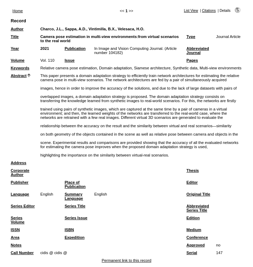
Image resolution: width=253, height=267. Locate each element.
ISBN (69, 230)
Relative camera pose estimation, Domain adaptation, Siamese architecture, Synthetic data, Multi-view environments (141, 68)
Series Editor (23, 206)
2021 (44, 48)
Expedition (74, 237)
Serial (191, 253)
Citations (209, 11)
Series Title (74, 206)
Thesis (192, 170)
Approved (195, 245)
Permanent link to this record (126, 260)
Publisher (20, 182)
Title (15, 37)
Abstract (18, 76)
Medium (193, 230)
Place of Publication (74, 184)
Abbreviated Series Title (197, 208)
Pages (192, 60)
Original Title (198, 194)
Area (15, 237)
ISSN (15, 230)
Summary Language (73, 196)
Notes (16, 245)
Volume (18, 60)
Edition (193, 218)
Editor (192, 182)
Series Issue (75, 218)
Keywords (20, 68)
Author (17, 29)
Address (18, 163)
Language (20, 194)
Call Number (22, 253)
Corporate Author (20, 172)
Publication (74, 48)
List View (191, 11)
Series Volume (18, 220)
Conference (197, 237)
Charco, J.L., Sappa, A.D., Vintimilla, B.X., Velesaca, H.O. (92, 29)
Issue (69, 60)
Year (15, 48)
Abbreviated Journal (197, 50)
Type (190, 37)
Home (18, 11)
